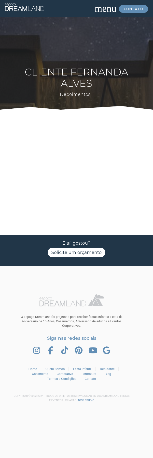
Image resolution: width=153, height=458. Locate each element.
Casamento (40, 374)
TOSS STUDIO (86, 400)
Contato (133, 9)
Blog (108, 374)
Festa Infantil (82, 369)
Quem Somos (55, 369)
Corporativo (65, 374)
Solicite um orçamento (76, 252)
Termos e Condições (61, 379)
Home (32, 369)
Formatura (89, 374)
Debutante (107, 369)
